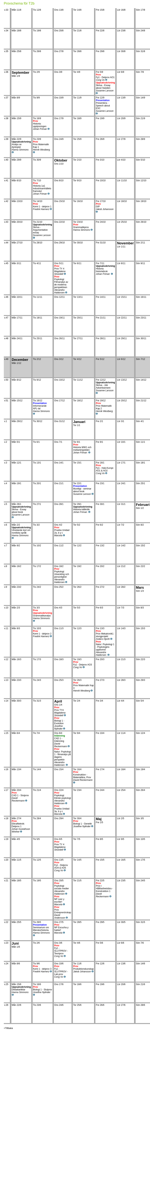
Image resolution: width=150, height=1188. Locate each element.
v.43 (6, 222)
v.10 (6, 607)
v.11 (6, 628)
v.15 (6, 733)
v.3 (6, 462)
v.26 (6, 1005)
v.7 (6, 545)
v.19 (6, 839)
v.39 (6, 139)
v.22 (6, 922)
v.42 (6, 201)
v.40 (6, 159)
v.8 (6, 566)
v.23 (6, 943)
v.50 (6, 380)
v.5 (6, 504)
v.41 (6, 180)
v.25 (6, 984)
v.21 (6, 880)
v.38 (6, 118)
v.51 (6, 400)
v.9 (6, 587)
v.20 (6, 860)
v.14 (6, 700)
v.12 (6, 659)
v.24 (6, 963)
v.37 (6, 97)
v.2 (6, 442)
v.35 (6, 51)
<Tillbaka (8, 1028)
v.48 (6, 338)
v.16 (6, 769)
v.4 (6, 483)
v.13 (6, 680)
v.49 (6, 359)
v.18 (6, 818)
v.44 (6, 242)
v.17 (6, 790)
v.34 (6, 30)
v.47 (6, 317)
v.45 (6, 263)
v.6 (6, 525)
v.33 (6, 10)
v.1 (6, 421)
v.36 (6, 72)
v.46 (6, 297)
